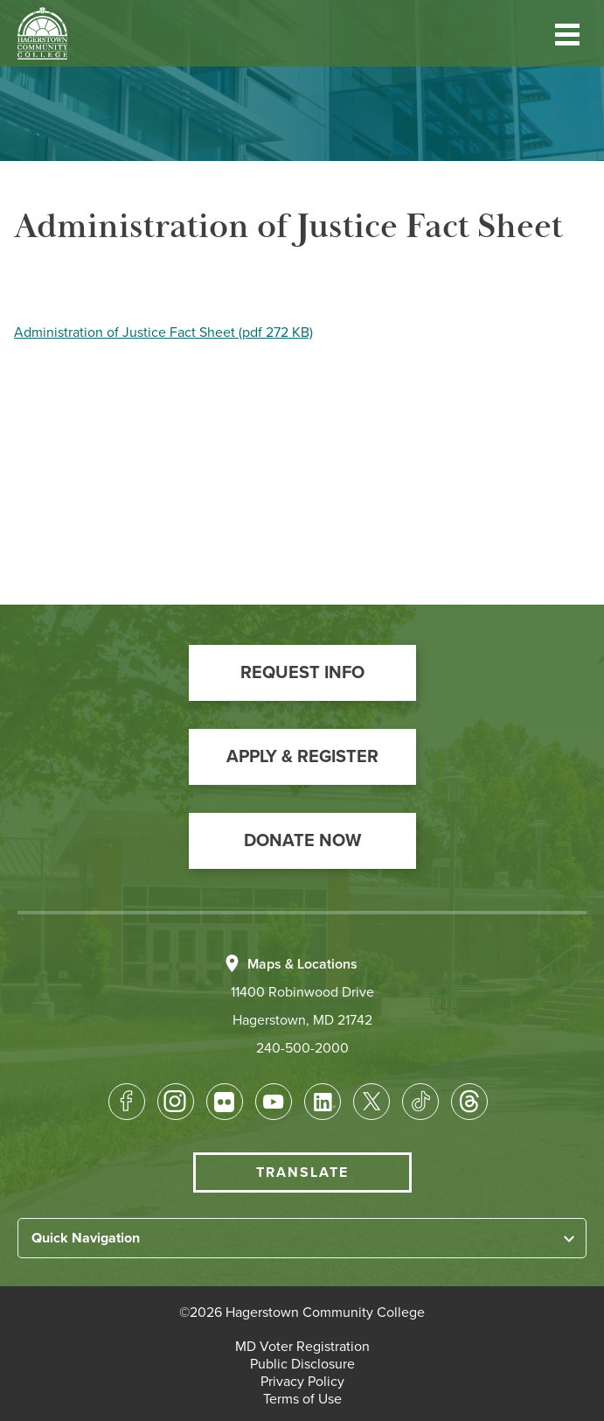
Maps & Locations (302, 964)
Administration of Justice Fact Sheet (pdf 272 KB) (163, 332)
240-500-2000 (302, 1048)
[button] (567, 33)
